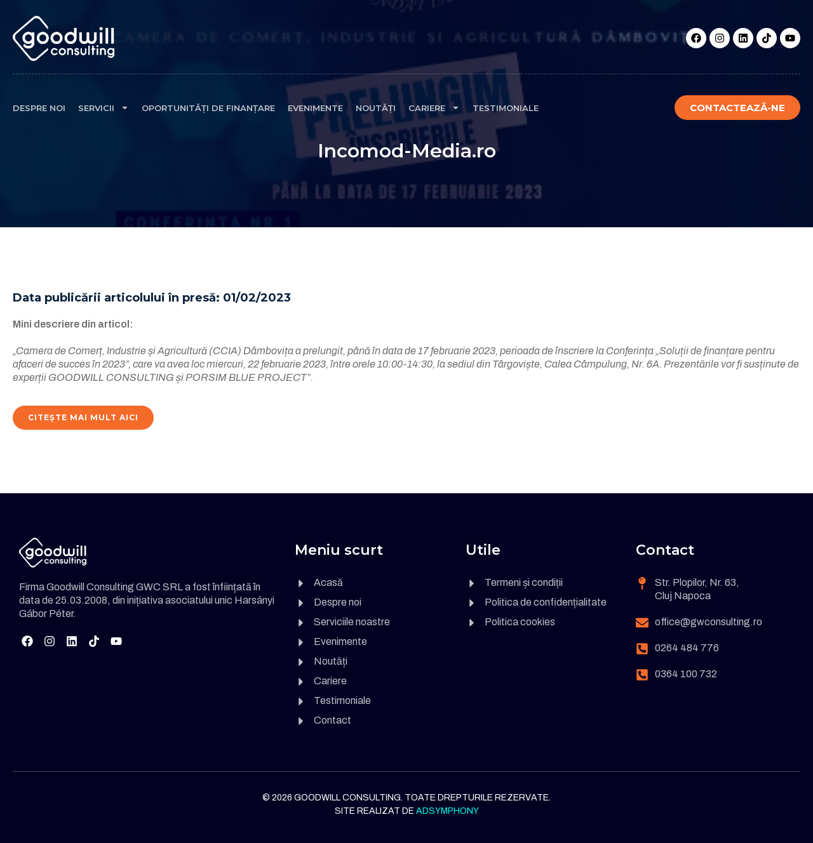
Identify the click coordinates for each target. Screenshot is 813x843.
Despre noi (39, 108)
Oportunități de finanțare (208, 108)
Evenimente (315, 108)
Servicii (103, 107)
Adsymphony (447, 811)
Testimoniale (506, 108)
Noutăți (376, 108)
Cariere (434, 107)
